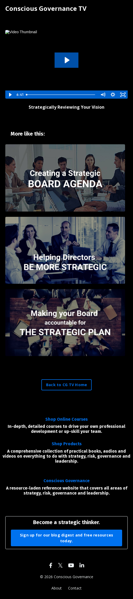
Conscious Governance (66, 480)
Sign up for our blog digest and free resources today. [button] (66, 538)
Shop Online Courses (66, 419)
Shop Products (67, 443)
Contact (75, 588)
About (56, 588)
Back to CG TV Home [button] (66, 384)
